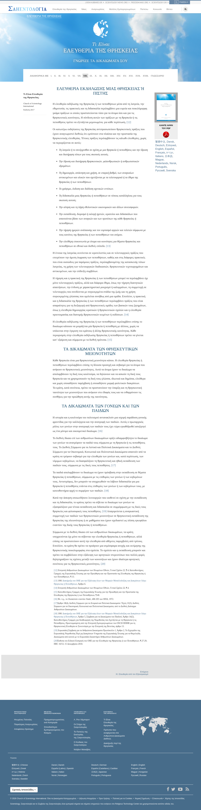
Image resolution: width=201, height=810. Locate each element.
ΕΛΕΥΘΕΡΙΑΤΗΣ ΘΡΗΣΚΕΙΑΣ (110, 712)
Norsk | (59, 775)
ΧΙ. (100, 75)
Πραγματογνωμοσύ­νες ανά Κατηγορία (54, 721)
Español (169, 149)
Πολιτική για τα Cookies (122, 798)
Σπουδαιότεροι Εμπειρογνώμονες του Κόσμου (54, 730)
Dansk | (58, 765)
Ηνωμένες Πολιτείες (23, 719)
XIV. (119, 75)
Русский (160, 170)
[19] (104, 511)
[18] (106, 490)
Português (161, 167)
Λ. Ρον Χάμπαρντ (82, 719)
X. (96, 75)
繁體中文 (160, 141)
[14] (126, 314)
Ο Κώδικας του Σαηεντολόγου (80, 743)
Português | (101, 775)
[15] (110, 339)
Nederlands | (20, 775)
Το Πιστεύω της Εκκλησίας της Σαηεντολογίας (82, 735)
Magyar (159, 159)
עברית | (18, 772)
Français (160, 152)
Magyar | (139, 772)
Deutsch (160, 145)
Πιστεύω (144, 9)
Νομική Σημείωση (142, 798)
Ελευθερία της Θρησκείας (65, 9)
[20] (103, 563)
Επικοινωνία (157, 798)
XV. (125, 75)
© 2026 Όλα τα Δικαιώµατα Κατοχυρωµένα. (43, 798)
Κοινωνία (157, 9)
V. (69, 75)
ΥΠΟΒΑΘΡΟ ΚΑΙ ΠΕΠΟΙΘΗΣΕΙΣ (80, 712)
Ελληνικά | (19, 768)
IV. (64, 75)
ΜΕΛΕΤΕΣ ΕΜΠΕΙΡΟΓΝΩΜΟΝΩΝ (52, 712)
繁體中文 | (20, 765)
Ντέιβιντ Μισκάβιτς (82, 749)
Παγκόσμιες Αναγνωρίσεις (26, 724)
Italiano (159, 156)
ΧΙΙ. (106, 75)
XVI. (131, 75)
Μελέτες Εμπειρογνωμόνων (122, 9)
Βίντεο (169, 9)
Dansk (170, 141)
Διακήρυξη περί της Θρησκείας (112, 744)
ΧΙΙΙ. (112, 75)
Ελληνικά (171, 145)
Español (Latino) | (63, 768)
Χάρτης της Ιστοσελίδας (175, 798)
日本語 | (99, 772)
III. (59, 75)
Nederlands (161, 163)
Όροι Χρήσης (104, 798)
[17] (113, 465)
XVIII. (146, 75)
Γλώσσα (180, 2)
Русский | (139, 775)
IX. (91, 75)
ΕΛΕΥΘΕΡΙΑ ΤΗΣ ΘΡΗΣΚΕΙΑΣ (44, 16)
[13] (108, 246)
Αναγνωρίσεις (97, 9)
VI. (73, 75)
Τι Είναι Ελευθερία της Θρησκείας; (110, 722)
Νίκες (84, 9)
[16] (100, 431)
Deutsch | (99, 765)
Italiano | (58, 772)
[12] (129, 122)
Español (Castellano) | (104, 768)
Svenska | (20, 779)
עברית (169, 152)
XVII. (138, 75)
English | (138, 765)
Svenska (171, 170)
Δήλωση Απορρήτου (87, 798)
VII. (79, 75)
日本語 (168, 156)
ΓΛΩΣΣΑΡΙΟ (157, 75)
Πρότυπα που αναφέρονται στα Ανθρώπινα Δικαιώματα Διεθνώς (114, 734)
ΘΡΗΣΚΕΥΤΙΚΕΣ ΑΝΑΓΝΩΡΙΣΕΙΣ (20, 712)
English (159, 149)
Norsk (173, 163)
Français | (138, 768)
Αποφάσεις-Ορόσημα (23, 729)
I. (51, 75)
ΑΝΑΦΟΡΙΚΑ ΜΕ (39, 75)
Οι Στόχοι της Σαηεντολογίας (80, 725)
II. (55, 75)
